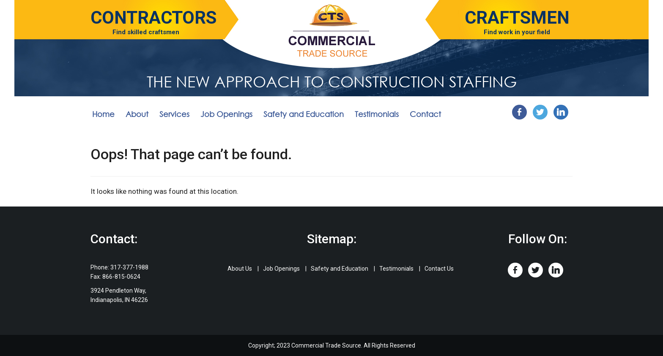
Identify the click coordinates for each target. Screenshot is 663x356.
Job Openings (226, 114)
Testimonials (377, 114)
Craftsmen (517, 17)
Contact (425, 114)
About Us (239, 268)
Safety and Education (303, 114)
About (137, 114)
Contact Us (439, 268)
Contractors (153, 17)
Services (174, 114)
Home (103, 114)
